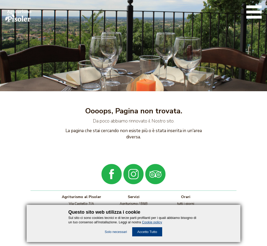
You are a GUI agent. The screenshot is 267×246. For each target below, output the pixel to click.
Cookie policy (152, 222)
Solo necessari (116, 232)
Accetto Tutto (147, 232)
